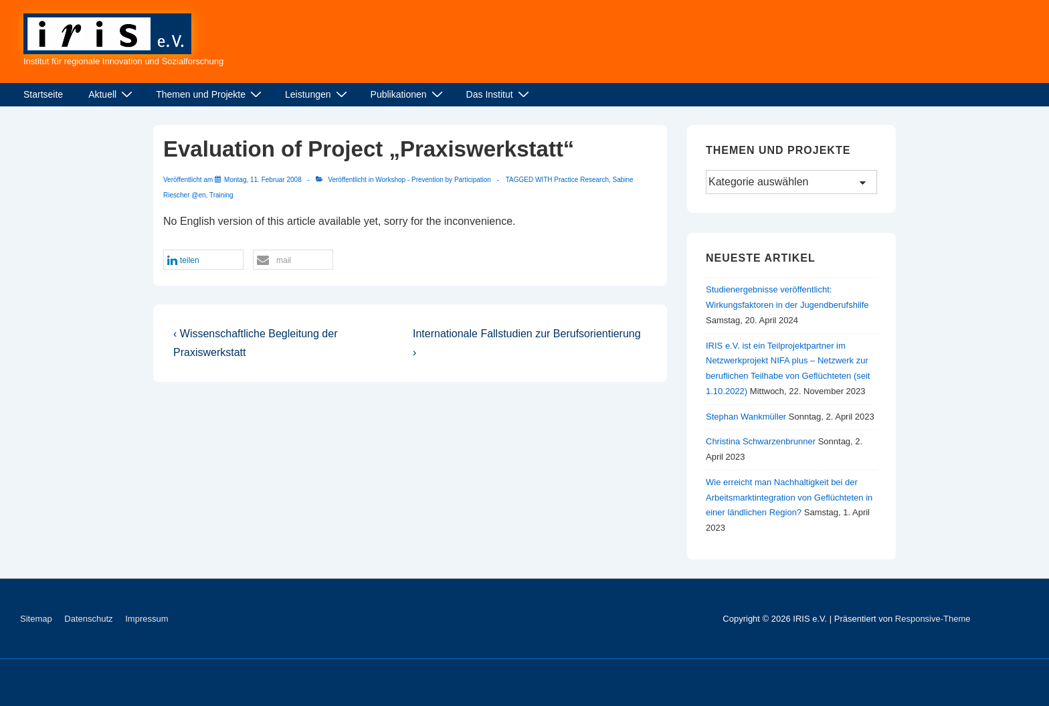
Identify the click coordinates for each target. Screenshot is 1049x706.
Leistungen (318, 94)
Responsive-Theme (933, 619)
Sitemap (36, 619)
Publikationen (408, 94)
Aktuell (112, 94)
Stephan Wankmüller (746, 417)
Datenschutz (88, 619)
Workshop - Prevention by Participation (433, 179)
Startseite (43, 94)
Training (221, 195)
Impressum (146, 619)
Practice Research (581, 179)
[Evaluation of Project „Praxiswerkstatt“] (263, 179)
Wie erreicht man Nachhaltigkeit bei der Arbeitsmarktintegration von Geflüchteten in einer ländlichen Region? (789, 497)
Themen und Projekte (210, 94)
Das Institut (499, 94)
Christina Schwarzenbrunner (761, 441)
